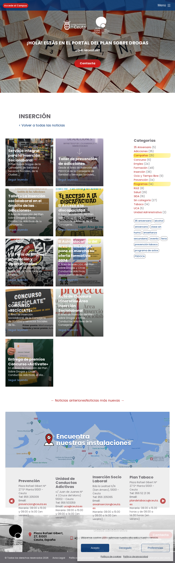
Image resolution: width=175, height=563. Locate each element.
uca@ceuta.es (73, 506)
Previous (12, 498)
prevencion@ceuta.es (33, 504)
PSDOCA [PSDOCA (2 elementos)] (140, 256)
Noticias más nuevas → (105, 400)
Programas (141, 184)
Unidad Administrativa (148, 212)
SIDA (136, 196)
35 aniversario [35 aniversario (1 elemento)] (143, 220)
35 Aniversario (142, 147)
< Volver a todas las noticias (42, 125)
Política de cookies (111, 556)
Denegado (125, 547)
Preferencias (155, 547)
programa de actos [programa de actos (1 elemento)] (146, 250)
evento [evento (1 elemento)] (154, 238)
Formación (140, 168)
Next (165, 498)
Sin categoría (142, 200)
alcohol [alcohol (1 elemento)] (158, 220)
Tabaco (139, 204)
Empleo (138, 164)
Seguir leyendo (26, 179)
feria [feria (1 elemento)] (164, 238)
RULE (136, 188)
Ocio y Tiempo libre (146, 176)
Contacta (87, 63)
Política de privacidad (135, 556)
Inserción (139, 172)
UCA (136, 208)
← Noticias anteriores (68, 400)
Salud (137, 192)
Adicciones (141, 151)
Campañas (141, 155)
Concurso (140, 160)
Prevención (141, 180)
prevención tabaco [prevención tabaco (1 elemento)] (146, 244)
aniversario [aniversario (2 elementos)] (141, 226)
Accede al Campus (15, 5)
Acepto (95, 547)
